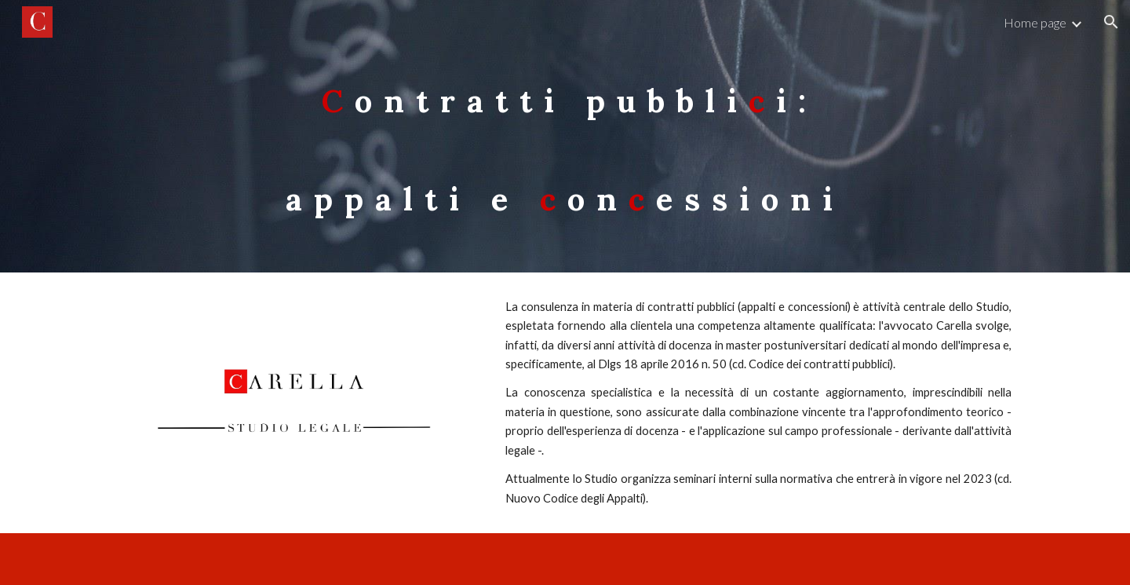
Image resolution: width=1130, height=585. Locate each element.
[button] (1111, 22)
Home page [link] (1035, 22)
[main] (565, 136)
